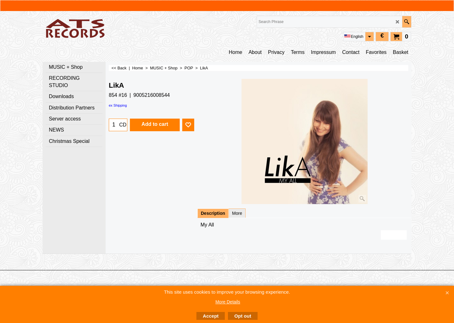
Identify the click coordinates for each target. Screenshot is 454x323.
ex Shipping (118, 105)
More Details (227, 301)
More (237, 213)
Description (213, 213)
